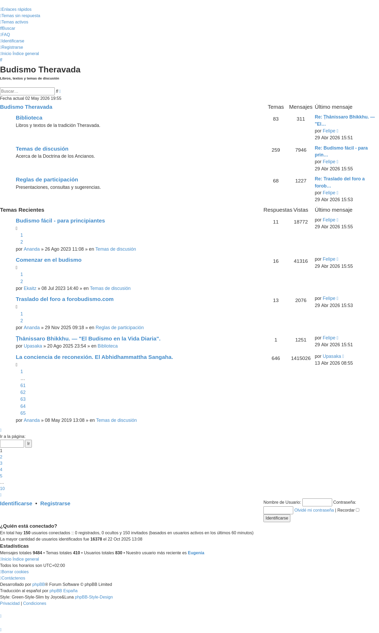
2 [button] (1, 457)
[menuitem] (20, 15)
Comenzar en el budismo (49, 260)
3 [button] (1, 463)
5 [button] (1, 476)
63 (23, 399)
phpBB (38, 584)
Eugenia (196, 553)
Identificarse (16, 503)
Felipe (329, 130)
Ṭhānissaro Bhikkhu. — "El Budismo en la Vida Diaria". (88, 338)
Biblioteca (29, 118)
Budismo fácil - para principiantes (60, 220)
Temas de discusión (42, 149)
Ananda (32, 249)
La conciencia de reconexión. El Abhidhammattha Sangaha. (94, 357)
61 (23, 385)
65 (23, 413)
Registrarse (55, 503)
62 (23, 392)
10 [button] (2, 488)
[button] (1, 430)
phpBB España (63, 591)
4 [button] (1, 469)
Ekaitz (30, 288)
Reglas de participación (47, 179)
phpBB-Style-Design (94, 597)
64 (23, 406)
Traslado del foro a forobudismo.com (65, 299)
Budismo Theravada (26, 107)
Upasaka (33, 346)
